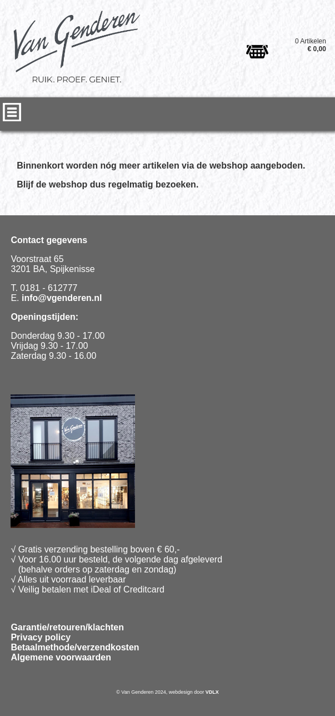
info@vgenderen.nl (62, 298)
